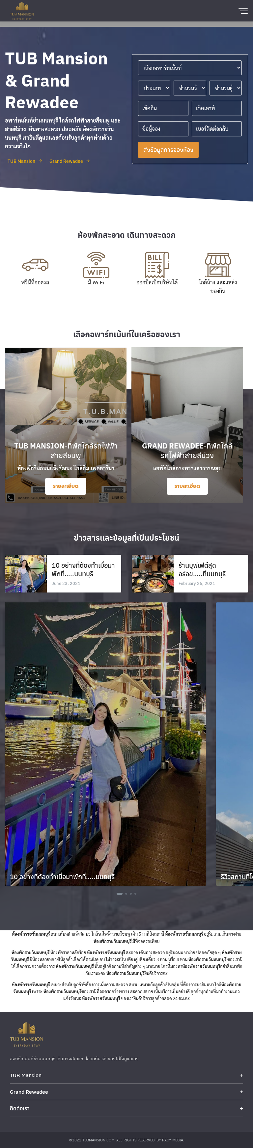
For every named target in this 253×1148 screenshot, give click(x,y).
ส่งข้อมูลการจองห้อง (168, 149)
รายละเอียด (66, 486)
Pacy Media (172, 1139)
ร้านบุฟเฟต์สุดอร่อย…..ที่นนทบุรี (202, 569)
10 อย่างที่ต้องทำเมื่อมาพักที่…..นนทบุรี (83, 569)
